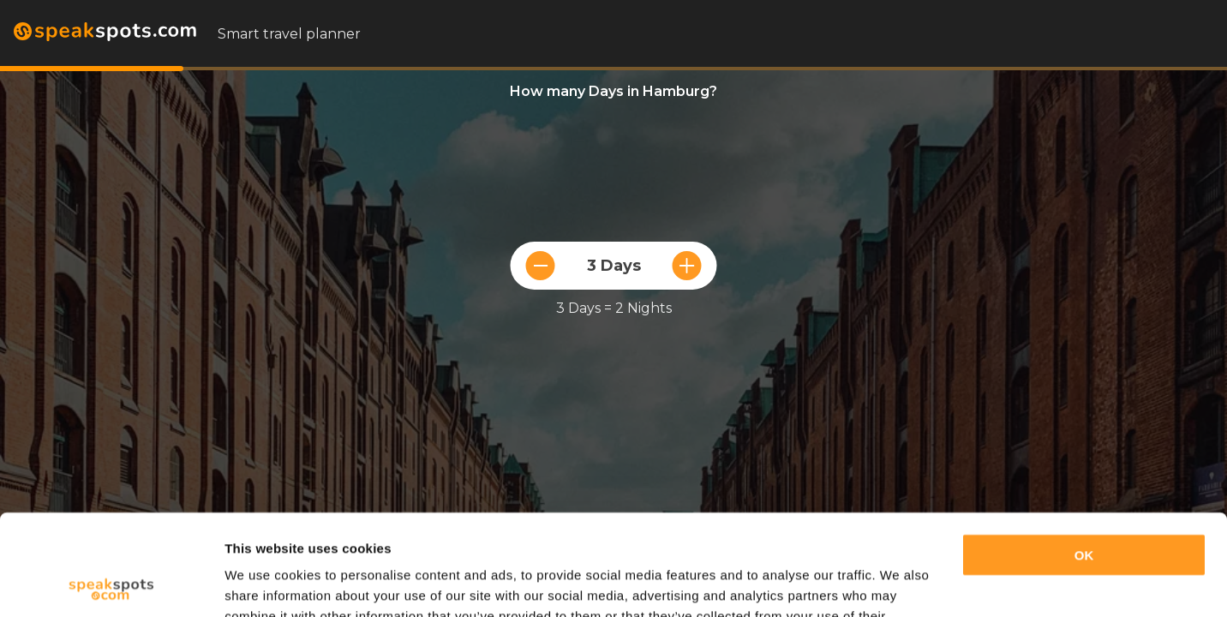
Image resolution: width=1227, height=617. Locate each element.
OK (1084, 454)
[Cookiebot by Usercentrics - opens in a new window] (111, 583)
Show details (264, 583)
